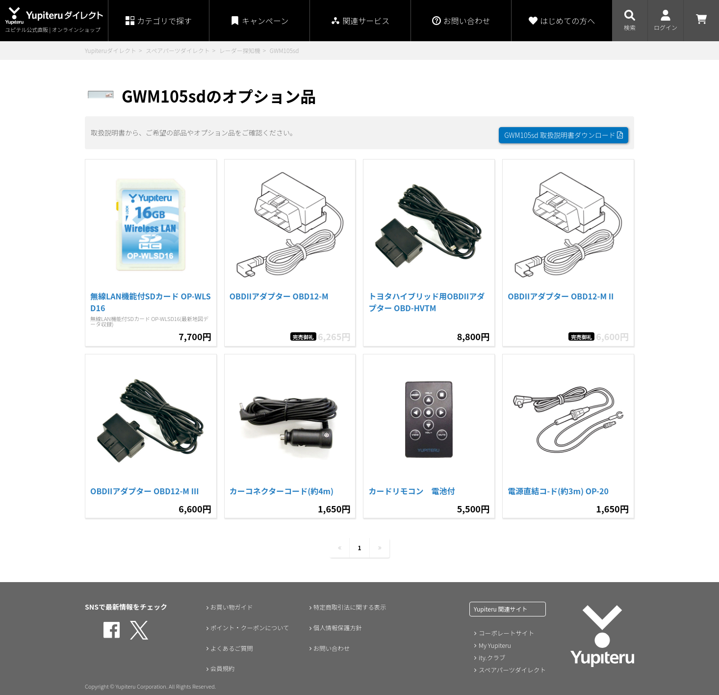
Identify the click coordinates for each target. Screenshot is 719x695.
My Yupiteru (494, 640)
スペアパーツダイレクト (178, 50)
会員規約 (219, 663)
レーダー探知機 (239, 50)
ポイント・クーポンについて (250, 622)
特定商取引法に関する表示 (350, 602)
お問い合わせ (329, 643)
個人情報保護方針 (336, 622)
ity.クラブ (491, 651)
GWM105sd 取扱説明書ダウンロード (563, 130)
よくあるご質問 (230, 643)
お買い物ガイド (230, 602)
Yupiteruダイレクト (110, 50)
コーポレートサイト (505, 628)
